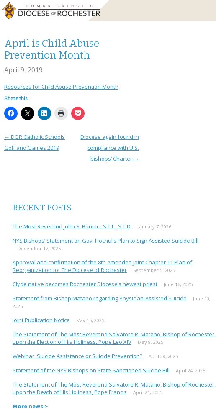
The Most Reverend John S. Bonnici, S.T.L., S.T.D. (72, 226)
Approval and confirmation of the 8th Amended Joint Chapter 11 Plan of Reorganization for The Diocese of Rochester (102, 266)
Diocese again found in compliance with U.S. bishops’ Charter (109, 147)
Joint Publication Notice (41, 320)
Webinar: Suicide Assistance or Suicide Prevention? (77, 356)
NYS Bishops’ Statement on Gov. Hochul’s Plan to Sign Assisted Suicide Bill (105, 240)
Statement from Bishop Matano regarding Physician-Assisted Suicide (100, 298)
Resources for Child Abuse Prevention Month (61, 86)
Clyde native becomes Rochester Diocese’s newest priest (85, 284)
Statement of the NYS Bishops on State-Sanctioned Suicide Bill (91, 370)
